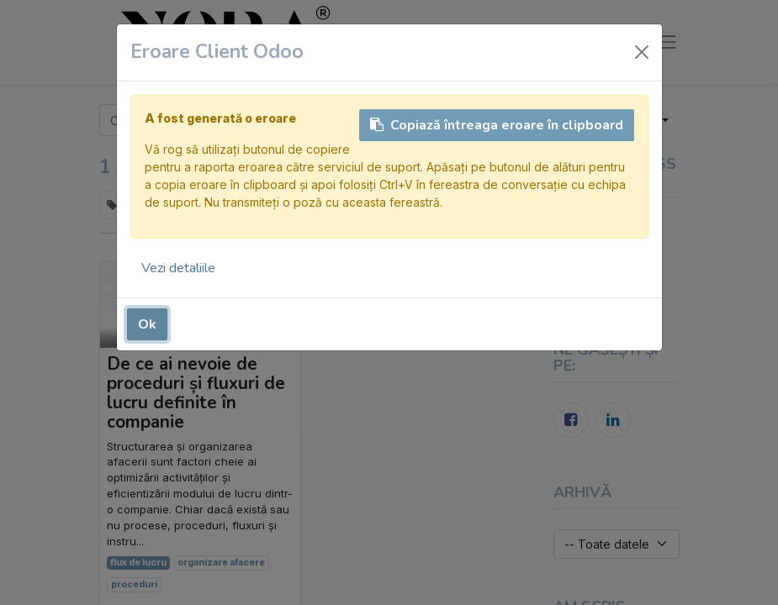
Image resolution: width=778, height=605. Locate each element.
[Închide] (641, 52)
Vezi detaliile (178, 268)
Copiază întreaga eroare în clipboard (496, 125)
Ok (147, 324)
